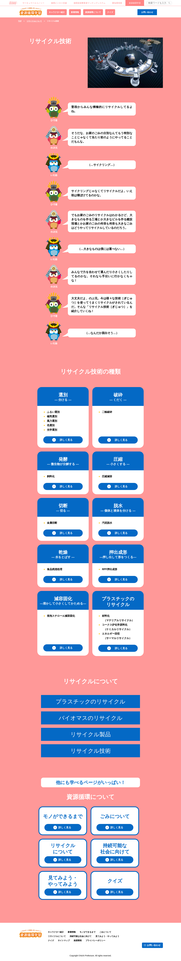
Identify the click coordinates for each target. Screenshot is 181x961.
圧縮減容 (107, 476)
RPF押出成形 (109, 569)
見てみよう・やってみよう (107, 936)
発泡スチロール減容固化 (61, 615)
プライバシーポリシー (95, 940)
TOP (19, 21)
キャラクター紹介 (57, 12)
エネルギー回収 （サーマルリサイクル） (117, 636)
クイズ (110, 12)
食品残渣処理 (54, 569)
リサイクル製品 (90, 734)
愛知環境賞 (117, 3)
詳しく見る (65, 439)
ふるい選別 (53, 412)
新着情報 (75, 12)
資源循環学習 (30, 11)
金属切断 (52, 522)
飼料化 (51, 476)
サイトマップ (64, 940)
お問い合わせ (147, 12)
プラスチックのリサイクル (90, 701)
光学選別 (52, 429)
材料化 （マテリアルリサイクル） (118, 618)
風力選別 (52, 420)
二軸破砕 (107, 412)
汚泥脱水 (107, 522)
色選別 (51, 425)
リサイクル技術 (90, 751)
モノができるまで (87, 932)
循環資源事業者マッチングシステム (89, 3)
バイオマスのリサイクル (90, 718)
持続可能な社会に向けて (80, 936)
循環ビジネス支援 (59, 3)
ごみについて (105, 932)
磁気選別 (52, 416)
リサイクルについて (34, 21)
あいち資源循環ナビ (13, 3)
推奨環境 (78, 940)
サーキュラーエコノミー (33, 3)
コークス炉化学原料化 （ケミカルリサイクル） (117, 627)
